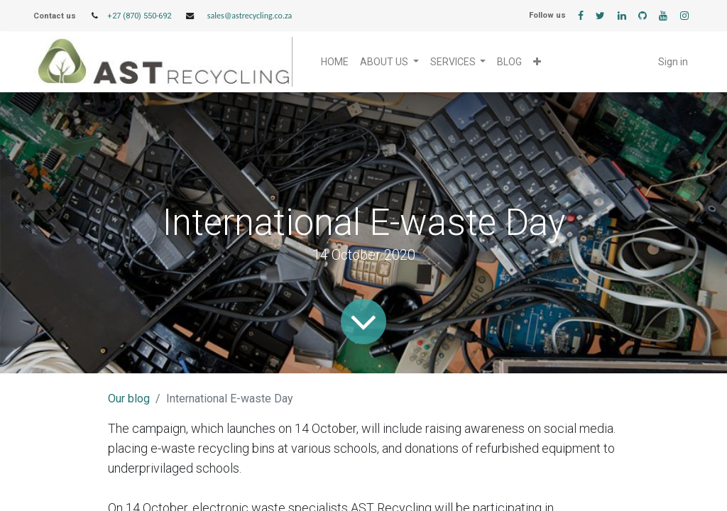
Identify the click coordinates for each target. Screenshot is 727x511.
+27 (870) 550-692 (139, 16)
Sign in (673, 61)
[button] (537, 62)
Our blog (129, 398)
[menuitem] (334, 62)
